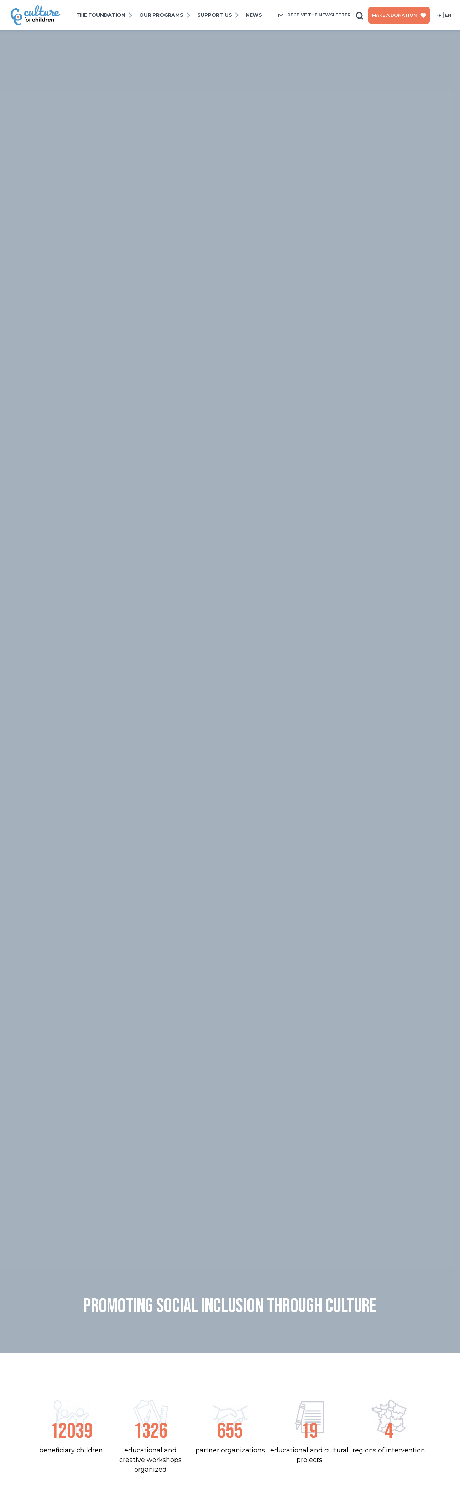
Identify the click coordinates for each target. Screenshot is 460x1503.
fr (439, 15)
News (254, 15)
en (448, 15)
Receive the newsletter (314, 15)
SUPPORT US (214, 15)
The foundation (100, 15)
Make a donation (399, 15)
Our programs (161, 15)
